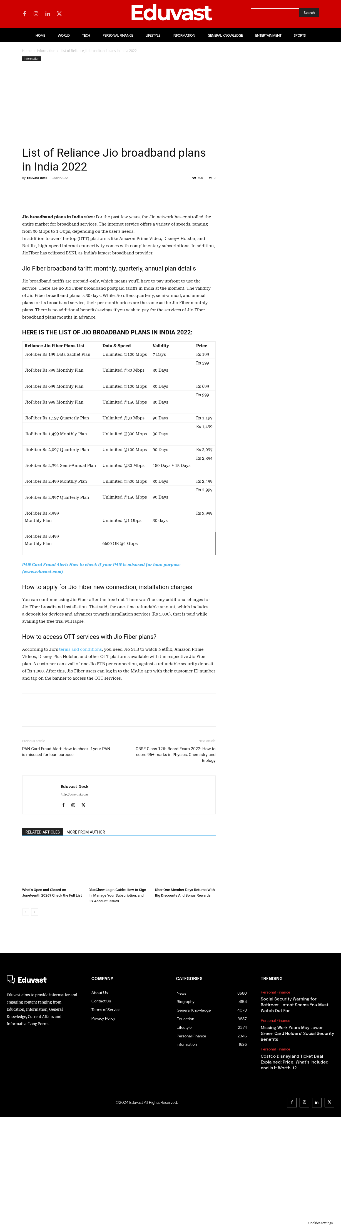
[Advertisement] (119, 104)
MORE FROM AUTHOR (85, 941)
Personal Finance (275, 1101)
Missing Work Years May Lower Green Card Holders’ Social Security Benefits (297, 1143)
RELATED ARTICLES (43, 941)
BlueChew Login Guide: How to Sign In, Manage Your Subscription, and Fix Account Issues (117, 1004)
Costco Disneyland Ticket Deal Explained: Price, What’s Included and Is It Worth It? (294, 1171)
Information (46, 50)
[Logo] (43, 1089)
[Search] (309, 12)
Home (27, 50)
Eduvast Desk (37, 178)
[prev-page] (25, 1020)
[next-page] (34, 1020)
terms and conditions (80, 758)
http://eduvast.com (74, 903)
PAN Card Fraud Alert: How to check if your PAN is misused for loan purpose (66, 860)
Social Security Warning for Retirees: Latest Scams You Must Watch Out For (294, 1114)
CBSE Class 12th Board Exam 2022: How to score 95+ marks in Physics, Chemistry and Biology (176, 863)
